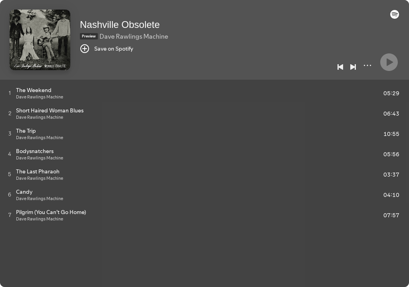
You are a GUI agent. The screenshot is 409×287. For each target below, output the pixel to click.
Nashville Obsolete (120, 24)
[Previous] (340, 67)
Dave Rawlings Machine (133, 36)
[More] (367, 65)
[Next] (353, 67)
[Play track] (10, 92)
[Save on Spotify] (106, 48)
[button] (394, 16)
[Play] (389, 62)
